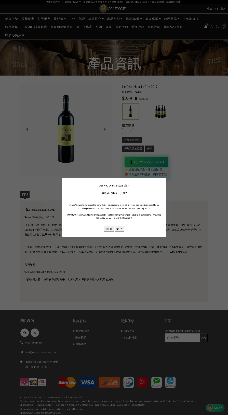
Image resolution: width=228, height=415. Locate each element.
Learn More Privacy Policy (139, 208)
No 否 (119, 228)
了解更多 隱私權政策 (123, 218)
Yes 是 (109, 228)
